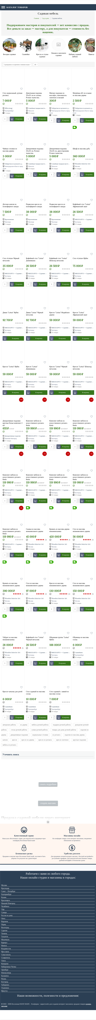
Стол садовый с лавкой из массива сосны (59, 692)
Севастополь (6, 964)
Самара (4, 922)
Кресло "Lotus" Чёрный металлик (58, 367)
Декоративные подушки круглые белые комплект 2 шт (12, 423)
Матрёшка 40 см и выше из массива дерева (82, 94)
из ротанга (56, 735)
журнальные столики (40, 735)
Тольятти (4, 946)
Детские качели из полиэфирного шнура (11, 205)
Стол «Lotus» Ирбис (80, 258)
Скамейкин (79, 652)
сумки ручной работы (40, 730)
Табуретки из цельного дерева (62, 108)
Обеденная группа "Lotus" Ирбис (59, 638)
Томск (3, 970)
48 (36, 65)
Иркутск (4, 1001)
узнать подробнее (48, 789)
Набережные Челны (8, 976)
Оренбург (4, 980)
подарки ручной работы (62, 725)
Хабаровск (5, 995)
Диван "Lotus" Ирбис (11, 312)
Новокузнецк (6, 983)
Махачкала (5, 949)
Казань (3, 907)
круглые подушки (79, 740)
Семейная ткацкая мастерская (38, 108)
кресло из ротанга (45, 740)
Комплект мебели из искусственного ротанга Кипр (35, 423)
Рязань (3, 989)
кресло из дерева (28, 740)
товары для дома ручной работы (64, 730)
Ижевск (4, 955)
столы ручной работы (19, 730)
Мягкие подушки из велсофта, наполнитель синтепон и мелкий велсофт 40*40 (58, 95)
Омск (3, 928)
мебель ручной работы (40, 725)
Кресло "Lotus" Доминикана (32, 367)
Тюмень (4, 943)
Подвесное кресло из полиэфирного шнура (34, 205)
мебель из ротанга (9, 745)
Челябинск (5, 916)
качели (5, 740)
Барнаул (4, 952)
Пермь (3, 934)
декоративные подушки (19, 735)
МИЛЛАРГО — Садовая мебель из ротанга (19, 273)
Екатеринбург (6, 904)
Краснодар (5, 898)
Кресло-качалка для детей (12, 691)
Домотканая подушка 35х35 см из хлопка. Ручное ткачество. (34, 95)
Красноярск (5, 910)
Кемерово (4, 973)
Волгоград (5, 937)
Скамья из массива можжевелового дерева (34, 530)
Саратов (4, 940)
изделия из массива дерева (75, 735)
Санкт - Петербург (8, 901)
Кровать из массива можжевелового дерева (11, 584)
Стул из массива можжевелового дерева (81, 530)
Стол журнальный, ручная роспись (12, 94)
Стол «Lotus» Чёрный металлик (11, 259)
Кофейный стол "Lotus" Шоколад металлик (58, 259)
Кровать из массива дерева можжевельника (59, 530)
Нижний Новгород (8, 913)
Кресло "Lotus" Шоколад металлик (82, 367)
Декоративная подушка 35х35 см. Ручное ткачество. (34, 151)
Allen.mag (8, 108)
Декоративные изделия (12, 436)
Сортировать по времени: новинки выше (17, 65)
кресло (14, 740)
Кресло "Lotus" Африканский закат (80, 313)
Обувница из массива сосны (81, 638)
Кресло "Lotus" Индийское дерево (59, 313)
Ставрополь (5, 967)
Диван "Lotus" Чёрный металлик (34, 313)
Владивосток (6, 958)
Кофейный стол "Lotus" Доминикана (35, 259)
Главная (36, 18)
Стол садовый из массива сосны (35, 692)
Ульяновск (5, 998)
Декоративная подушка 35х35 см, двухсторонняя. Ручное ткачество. (59, 151)
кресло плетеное (62, 740)
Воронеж (4, 931)
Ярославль (5, 961)
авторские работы (9, 725)
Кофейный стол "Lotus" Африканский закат (81, 205)
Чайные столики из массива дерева (10, 150)
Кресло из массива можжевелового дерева (57, 584)
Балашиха (5, 986)
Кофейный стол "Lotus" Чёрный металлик (35, 638)
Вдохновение (9, 219)
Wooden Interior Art (82, 164)
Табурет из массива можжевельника (10, 638)
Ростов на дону (7, 925)
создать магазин (48, 813)
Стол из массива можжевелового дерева (34, 584)
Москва (4, 895)
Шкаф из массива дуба (81, 149)
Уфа (2, 919)
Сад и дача (45, 18)
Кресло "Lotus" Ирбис (11, 366)
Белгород (4, 992)
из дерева (23, 725)
